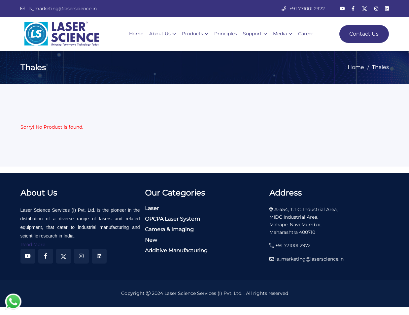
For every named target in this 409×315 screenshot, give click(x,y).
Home (136, 34)
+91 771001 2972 (307, 9)
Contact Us (364, 34)
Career (305, 34)
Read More (32, 244)
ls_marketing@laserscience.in (62, 9)
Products (192, 34)
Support (252, 34)
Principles (225, 34)
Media (280, 34)
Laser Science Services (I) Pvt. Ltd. (204, 293)
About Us (160, 34)
